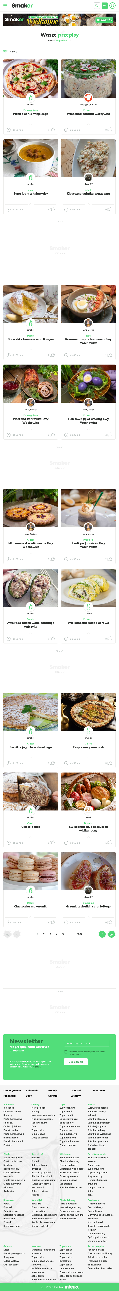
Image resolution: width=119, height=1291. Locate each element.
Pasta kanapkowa (12, 1119)
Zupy (30, 190)
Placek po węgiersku (14, 1253)
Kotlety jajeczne (96, 1249)
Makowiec (8, 1176)
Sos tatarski (66, 1183)
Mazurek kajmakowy (70, 1207)
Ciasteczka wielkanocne (72, 1168)
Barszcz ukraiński (69, 1119)
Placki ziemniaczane (42, 1119)
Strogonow (9, 1257)
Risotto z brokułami (41, 1176)
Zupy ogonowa (67, 1107)
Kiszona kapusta (96, 1203)
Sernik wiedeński (40, 1226)
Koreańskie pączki (12, 1226)
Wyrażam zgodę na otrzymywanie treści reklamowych (84, 1053)
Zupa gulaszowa (68, 1134)
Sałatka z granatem (98, 1141)
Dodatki (88, 823)
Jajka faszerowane (69, 1157)
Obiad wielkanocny (70, 1161)
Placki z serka (10, 1130)
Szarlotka (8, 1165)
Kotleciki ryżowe (39, 1191)
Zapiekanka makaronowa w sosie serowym (42, 1261)
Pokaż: (59, 41)
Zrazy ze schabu (39, 1137)
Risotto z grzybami (41, 1172)
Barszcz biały (67, 1122)
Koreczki (7, 1222)
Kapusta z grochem (98, 1172)
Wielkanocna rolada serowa (88, 623)
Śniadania (88, 903)
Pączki (6, 1203)
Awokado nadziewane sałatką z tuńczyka (30, 624)
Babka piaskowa (68, 1180)
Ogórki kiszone (95, 1211)
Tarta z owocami (68, 1203)
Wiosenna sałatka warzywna (88, 114)
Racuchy (7, 1115)
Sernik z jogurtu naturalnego (30, 747)
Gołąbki (35, 1157)
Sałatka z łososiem (98, 1119)
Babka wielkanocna (70, 1172)
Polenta (35, 1195)
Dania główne (30, 110)
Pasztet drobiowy (69, 1165)
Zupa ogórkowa (68, 1137)
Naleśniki (8, 1122)
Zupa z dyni (66, 1111)
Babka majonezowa (70, 1211)
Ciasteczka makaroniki (30, 906)
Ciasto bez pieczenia (14, 1180)
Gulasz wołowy (11, 1261)
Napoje (52, 1090)
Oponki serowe (11, 1211)
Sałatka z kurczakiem (99, 1122)
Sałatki (88, 190)
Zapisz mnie (76, 1061)
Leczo (6, 1249)
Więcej (36, 1067)
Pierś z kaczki (38, 1107)
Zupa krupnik (66, 1115)
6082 (79, 934)
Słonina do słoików (97, 1241)
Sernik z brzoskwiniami (43, 1222)
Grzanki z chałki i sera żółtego (88, 906)
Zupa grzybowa (96, 1168)
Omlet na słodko (12, 1111)
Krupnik (35, 1161)
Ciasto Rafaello (11, 1172)
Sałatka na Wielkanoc (99, 1134)
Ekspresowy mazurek (88, 747)
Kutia (90, 1191)
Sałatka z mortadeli (98, 1137)
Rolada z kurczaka (97, 1257)
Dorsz (34, 1126)
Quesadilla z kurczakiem (100, 1268)
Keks (90, 1195)
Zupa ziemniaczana (70, 1126)
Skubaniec (8, 1191)
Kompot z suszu (96, 1187)
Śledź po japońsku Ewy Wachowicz (88, 545)
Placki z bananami (13, 1141)
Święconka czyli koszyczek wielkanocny (88, 828)
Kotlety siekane (39, 1122)
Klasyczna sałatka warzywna (88, 193)
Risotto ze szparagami (43, 1180)
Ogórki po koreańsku (98, 1237)
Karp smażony (95, 1176)
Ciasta (30, 539)
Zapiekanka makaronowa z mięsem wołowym (43, 1280)
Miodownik (9, 1187)
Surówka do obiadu (98, 1107)
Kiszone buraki (95, 1222)
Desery (30, 335)
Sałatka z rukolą (96, 1130)
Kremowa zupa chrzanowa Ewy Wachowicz (88, 341)
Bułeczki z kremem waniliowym (31, 339)
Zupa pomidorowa (69, 1141)
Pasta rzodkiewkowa (42, 1218)
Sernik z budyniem (13, 1157)
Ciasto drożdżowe (12, 1161)
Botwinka (36, 1203)
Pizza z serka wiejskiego (30, 114)
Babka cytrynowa (69, 1176)
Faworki (7, 1207)
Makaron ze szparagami (44, 1214)
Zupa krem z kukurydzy (30, 193)
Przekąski (88, 110)
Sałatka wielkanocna (71, 1187)
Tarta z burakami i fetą (100, 1253)
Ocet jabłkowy (95, 1207)
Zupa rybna (94, 1165)
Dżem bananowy (96, 1233)
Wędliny (76, 1095)
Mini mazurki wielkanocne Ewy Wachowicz (30, 545)
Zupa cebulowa (68, 1145)
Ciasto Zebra (30, 827)
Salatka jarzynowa (97, 1126)
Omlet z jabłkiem (12, 1126)
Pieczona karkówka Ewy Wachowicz (30, 420)
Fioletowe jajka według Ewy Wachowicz (88, 420)
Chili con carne (11, 1264)
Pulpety (35, 1111)
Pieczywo (99, 1090)
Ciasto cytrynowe (12, 1183)
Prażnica (7, 1145)
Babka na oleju (11, 1168)
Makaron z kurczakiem (43, 1115)
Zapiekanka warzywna (72, 1272)
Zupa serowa (66, 1130)
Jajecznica (8, 1107)
